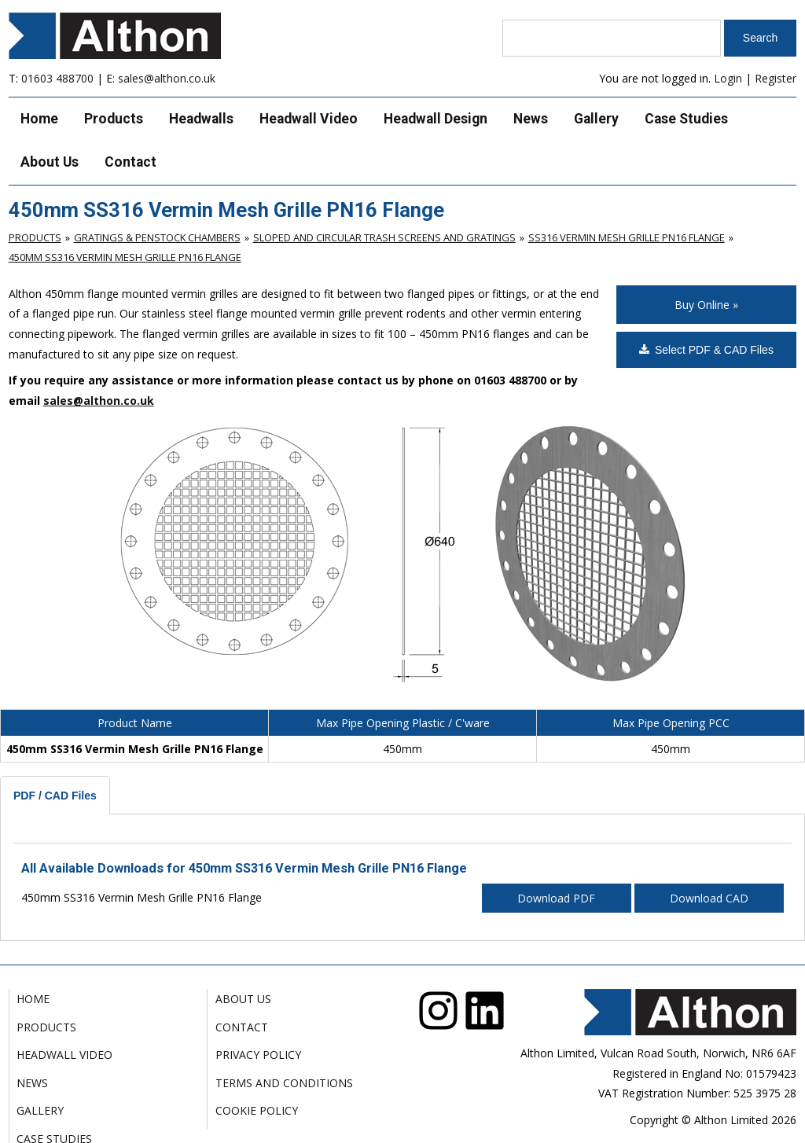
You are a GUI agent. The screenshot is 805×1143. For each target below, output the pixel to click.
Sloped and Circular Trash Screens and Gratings (384, 237)
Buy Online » (706, 304)
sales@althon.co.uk (166, 78)
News (530, 119)
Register (775, 78)
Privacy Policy (258, 1054)
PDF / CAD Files (55, 795)
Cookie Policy (256, 1110)
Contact (130, 162)
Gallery (596, 119)
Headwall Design (435, 119)
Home (39, 119)
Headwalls (201, 119)
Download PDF (556, 898)
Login (728, 78)
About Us (49, 162)
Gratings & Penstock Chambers (157, 237)
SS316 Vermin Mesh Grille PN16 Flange (626, 237)
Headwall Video (308, 119)
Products (113, 119)
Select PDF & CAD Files (706, 350)
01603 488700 (57, 78)
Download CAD (709, 898)
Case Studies (686, 119)
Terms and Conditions (284, 1082)
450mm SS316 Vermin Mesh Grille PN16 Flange (125, 257)
